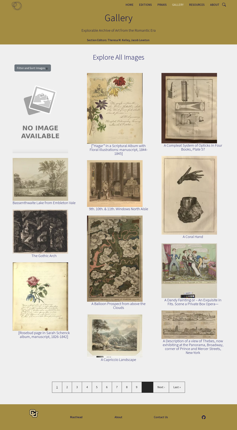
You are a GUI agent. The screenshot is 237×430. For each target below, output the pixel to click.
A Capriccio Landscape (118, 359)
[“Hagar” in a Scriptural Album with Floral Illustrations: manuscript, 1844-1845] (119, 149)
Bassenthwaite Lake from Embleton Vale (44, 202)
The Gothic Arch (44, 255)
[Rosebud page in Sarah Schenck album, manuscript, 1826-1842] (44, 334)
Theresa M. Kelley (119, 40)
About (214, 4)
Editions (145, 4)
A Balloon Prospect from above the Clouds (118, 305)
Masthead (76, 417)
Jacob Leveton (140, 40)
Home (129, 4)
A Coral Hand (193, 236)
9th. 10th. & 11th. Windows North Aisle (118, 208)
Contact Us (161, 417)
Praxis (162, 4)
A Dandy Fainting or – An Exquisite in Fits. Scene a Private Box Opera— (192, 301)
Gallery (177, 4)
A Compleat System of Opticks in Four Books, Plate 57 (193, 147)
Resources (197, 4)
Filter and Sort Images (33, 68)
